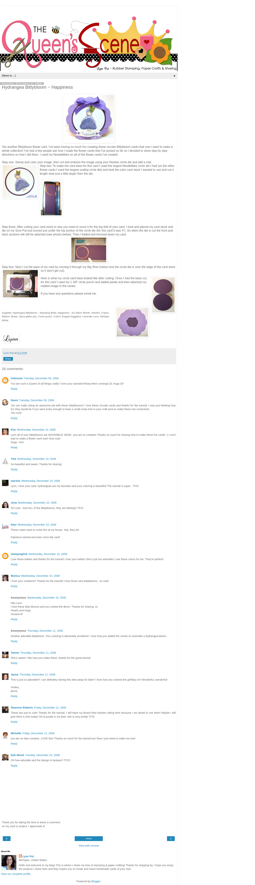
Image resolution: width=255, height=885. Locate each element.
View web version (88, 845)
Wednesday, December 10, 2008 (36, 429)
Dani (13, 524)
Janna (14, 674)
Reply (14, 388)
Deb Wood (17, 755)
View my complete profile (16, 873)
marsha (15, 480)
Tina (13, 458)
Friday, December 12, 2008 (50, 707)
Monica (15, 575)
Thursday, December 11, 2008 (45, 630)
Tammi (15, 652)
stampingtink (19, 554)
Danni (14, 400)
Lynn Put (28, 856)
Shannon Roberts (22, 707)
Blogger (95, 881)
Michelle (16, 733)
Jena (14, 502)
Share (8, 359)
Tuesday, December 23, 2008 (42, 755)
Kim (13, 429)
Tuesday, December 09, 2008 (41, 378)
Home (89, 838)
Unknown (17, 378)
